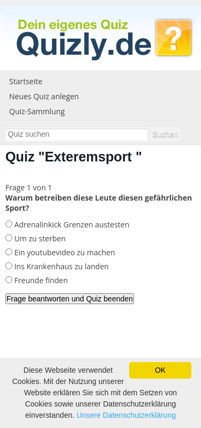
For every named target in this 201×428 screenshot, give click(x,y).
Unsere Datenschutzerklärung (126, 415)
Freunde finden (40, 280)
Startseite (25, 81)
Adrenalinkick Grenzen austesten (70, 224)
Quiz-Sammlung (37, 111)
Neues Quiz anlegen (44, 96)
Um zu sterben (38, 238)
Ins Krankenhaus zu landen (60, 266)
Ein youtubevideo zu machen (63, 252)
